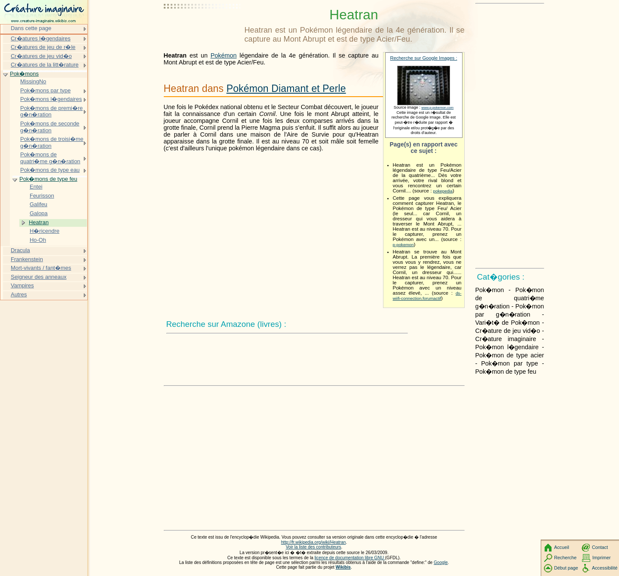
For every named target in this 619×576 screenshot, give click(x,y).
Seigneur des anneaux (39, 277)
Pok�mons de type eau (50, 170)
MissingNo (33, 81)
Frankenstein (27, 259)
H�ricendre (44, 231)
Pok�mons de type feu (48, 179)
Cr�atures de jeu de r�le (43, 47)
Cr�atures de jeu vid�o (41, 56)
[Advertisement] (202, 28)
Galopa (39, 213)
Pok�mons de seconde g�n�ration (50, 127)
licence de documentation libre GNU (350, 557)
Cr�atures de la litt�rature (45, 64)
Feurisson (42, 195)
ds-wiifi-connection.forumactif (427, 296)
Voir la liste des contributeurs (313, 547)
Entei (36, 186)
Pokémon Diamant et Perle (286, 88)
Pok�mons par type (45, 90)
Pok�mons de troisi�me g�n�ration (51, 142)
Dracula (20, 250)
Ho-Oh (38, 240)
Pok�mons (24, 73)
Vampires (22, 285)
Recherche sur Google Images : (423, 58)
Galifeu (38, 204)
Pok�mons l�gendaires (51, 99)
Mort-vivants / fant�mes (41, 268)
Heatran (39, 222)
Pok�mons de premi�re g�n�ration (51, 111)
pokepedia (443, 191)
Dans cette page (31, 28)
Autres (19, 294)
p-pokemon (403, 244)
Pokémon (224, 55)
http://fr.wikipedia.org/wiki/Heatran (313, 542)
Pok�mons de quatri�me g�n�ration (50, 158)
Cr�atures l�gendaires (40, 38)
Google (441, 562)
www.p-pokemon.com (437, 108)
